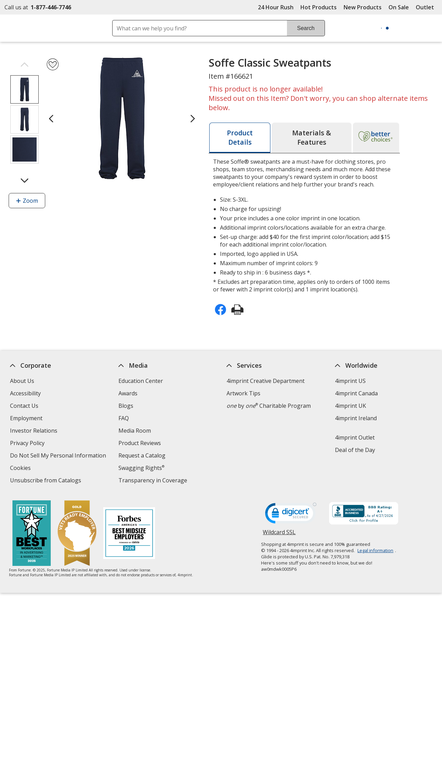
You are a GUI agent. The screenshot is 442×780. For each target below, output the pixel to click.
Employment (26, 418)
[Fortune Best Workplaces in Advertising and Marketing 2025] (31, 534)
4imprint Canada (356, 393)
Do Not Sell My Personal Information (59, 456)
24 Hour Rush (276, 7)
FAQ (123, 418)
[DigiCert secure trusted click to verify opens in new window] (291, 515)
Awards (127, 393)
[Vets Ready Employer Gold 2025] (76, 534)
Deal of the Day (355, 450)
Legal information (375, 550)
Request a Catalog (141, 455)
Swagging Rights (141, 468)
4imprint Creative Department (266, 381)
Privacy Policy (28, 444)
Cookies (21, 468)
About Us (22, 381)
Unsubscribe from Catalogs (46, 481)
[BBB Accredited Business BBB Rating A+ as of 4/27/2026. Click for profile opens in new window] (363, 514)
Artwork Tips (243, 393)
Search (306, 28)
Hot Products (318, 7)
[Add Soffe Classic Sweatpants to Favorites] (53, 64)
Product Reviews (139, 443)
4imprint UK (350, 406)
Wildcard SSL (279, 534)
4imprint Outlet (355, 437)
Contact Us (24, 406)
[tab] (239, 138)
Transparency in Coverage (153, 481)
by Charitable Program (269, 406)
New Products (363, 7)
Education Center (140, 381)
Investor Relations (34, 431)
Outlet (427, 7)
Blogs (125, 406)
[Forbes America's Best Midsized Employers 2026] (128, 534)
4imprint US (350, 381)
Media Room (134, 430)
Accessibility (25, 393)
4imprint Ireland (356, 418)
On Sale (398, 7)
